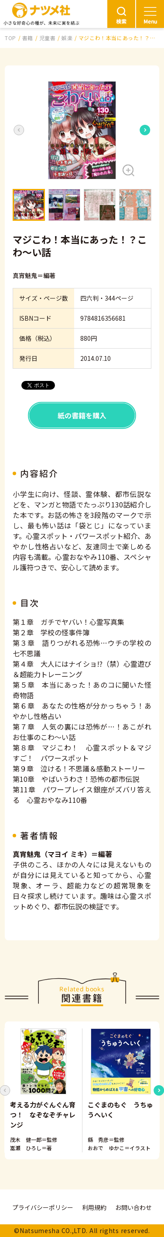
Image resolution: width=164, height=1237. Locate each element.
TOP (10, 37)
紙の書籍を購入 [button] (82, 415)
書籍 (27, 37)
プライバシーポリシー (42, 1207)
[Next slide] (145, 130)
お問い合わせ (133, 1207)
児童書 (47, 37)
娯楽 (67, 37)
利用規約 (94, 1207)
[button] (82, 130)
